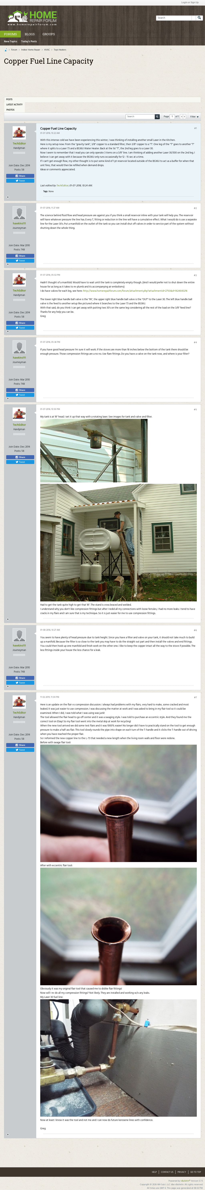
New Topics (10, 41)
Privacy (182, 1172)
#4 (195, 343)
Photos (10, 110)
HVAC (47, 50)
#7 (195, 698)
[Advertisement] (102, 80)
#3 (195, 275)
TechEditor (19, 143)
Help (154, 1172)
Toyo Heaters (60, 50)
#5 (195, 410)
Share (20, 175)
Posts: (17, 170)
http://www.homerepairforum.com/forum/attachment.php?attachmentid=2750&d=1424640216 (135, 291)
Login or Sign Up (190, 3)
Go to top (195, 1172)
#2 (195, 208)
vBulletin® (185, 1181)
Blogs (30, 34)
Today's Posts (29, 41)
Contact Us (167, 1172)
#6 (195, 630)
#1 (195, 128)
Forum (14, 50)
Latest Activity (14, 105)
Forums (10, 34)
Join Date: (14, 165)
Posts (9, 99)
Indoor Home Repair (30, 50)
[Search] (176, 18)
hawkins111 (19, 223)
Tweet (20, 180)
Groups (49, 34)
